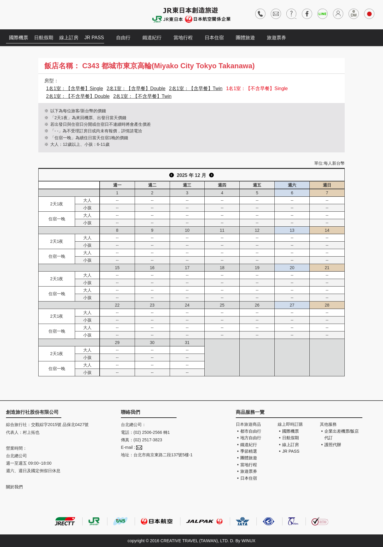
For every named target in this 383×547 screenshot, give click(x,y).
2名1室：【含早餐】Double (136, 88)
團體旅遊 (245, 37)
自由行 (123, 37)
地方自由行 (250, 437)
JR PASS (94, 37)
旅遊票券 (276, 37)
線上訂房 (68, 37)
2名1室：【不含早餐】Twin (142, 96)
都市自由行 (250, 431)
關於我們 (14, 486)
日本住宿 (214, 37)
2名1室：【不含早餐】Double (78, 96)
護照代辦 (332, 444)
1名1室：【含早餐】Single (74, 88)
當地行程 (183, 37)
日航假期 (43, 37)
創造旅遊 (24, 14)
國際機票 (18, 37)
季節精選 (248, 451)
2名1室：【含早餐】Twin (196, 88)
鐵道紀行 (152, 37)
